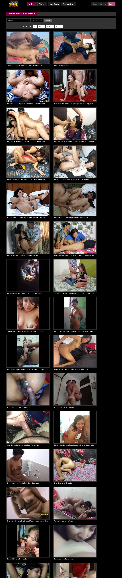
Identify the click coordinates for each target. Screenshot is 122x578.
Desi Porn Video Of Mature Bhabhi (47, 458)
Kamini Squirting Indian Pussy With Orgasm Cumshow (19, 99)
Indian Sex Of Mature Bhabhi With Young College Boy (76, 315)
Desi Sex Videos (71, 557)
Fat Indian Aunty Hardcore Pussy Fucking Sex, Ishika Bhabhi (47, 219)
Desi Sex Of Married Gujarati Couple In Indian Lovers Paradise (19, 267)
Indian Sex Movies (39, 557)
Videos (32, 4)
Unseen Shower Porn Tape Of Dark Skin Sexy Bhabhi (47, 362)
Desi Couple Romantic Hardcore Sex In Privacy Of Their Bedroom (19, 243)
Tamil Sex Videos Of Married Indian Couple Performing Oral (19, 410)
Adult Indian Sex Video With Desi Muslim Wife (19, 171)
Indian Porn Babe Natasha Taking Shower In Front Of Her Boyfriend (104, 386)
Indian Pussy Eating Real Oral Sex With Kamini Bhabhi (76, 51)
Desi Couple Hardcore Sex (101, 171)
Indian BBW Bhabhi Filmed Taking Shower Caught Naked (19, 458)
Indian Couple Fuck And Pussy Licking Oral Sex (76, 482)
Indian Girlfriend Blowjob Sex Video (76, 195)
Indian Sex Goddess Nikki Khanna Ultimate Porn (76, 506)
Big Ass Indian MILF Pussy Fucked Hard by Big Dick (104, 75)
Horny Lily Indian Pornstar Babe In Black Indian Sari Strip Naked (104, 410)
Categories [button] (68, 4)
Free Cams (54, 4)
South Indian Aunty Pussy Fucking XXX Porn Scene (19, 219)
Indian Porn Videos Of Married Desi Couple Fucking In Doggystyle (47, 410)
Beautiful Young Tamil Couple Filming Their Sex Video (47, 291)
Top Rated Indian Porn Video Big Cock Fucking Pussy (19, 482)
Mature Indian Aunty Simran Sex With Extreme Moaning (19, 291)
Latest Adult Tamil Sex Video (102, 147)
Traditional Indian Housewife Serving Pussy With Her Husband (104, 315)
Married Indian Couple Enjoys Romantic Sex (76, 99)
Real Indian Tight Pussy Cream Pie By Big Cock (47, 482)
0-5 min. (83, 20)
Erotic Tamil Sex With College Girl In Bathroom (76, 171)
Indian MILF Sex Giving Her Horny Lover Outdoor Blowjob (47, 386)
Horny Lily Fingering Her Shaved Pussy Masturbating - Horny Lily (19, 195)
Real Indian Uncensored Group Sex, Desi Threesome (19, 75)
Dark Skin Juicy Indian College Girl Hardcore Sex (47, 147)
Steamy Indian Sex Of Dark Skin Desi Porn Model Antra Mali (76, 386)
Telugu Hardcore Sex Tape (45, 195)
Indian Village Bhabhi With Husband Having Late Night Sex (19, 338)
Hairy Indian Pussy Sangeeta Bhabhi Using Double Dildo (104, 291)
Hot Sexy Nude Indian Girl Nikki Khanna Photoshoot (19, 506)
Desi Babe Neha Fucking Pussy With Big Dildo (104, 458)
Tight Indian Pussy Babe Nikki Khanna (47, 506)
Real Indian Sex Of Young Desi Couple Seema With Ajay (104, 338)
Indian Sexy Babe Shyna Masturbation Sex (76, 458)
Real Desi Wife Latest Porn (45, 51)
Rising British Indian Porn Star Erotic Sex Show (76, 362)
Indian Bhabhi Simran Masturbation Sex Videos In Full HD (104, 362)
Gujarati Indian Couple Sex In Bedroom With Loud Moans (104, 243)
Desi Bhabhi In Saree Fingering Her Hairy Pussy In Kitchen (76, 219)
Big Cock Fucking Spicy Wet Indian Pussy (104, 506)
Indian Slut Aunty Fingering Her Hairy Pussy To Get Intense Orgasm (19, 386)
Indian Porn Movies (55, 557)
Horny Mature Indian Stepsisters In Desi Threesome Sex (104, 99)
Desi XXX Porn (83, 557)
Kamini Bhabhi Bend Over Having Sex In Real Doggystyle (104, 51)
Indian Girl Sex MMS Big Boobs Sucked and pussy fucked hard (19, 123)
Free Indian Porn (24, 557)
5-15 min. (92, 20)
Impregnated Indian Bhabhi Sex (75, 147)
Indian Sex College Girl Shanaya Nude (47, 434)
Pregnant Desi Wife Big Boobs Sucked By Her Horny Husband (76, 75)
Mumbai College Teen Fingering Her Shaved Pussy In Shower (19, 315)
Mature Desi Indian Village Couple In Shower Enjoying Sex (47, 171)
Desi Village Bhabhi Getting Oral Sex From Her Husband (19, 147)
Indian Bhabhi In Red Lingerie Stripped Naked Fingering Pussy (47, 338)
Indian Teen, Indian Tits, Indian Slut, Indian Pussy (104, 482)
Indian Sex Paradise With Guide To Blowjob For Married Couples (76, 243)
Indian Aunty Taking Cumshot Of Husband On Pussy (19, 434)
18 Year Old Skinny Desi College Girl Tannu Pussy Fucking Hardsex (47, 123)
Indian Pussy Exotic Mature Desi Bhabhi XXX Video (104, 219)
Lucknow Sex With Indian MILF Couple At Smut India (76, 267)
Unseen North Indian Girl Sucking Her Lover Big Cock (76, 291)
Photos (42, 4)
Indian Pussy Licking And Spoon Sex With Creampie (47, 99)
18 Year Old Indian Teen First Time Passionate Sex (19, 51)
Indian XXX (12, 557)
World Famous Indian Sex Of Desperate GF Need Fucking (47, 315)
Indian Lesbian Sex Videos (101, 195)
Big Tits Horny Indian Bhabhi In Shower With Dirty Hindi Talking (104, 123)
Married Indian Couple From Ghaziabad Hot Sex (19, 362)
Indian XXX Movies (98, 557)
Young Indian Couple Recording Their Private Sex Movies (104, 267)
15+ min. (101, 20)
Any (77, 20)
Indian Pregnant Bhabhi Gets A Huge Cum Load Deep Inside (47, 75)
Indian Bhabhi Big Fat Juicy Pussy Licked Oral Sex (104, 434)
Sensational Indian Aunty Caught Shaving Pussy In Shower (76, 434)
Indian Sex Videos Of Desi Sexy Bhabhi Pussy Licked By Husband (76, 410)
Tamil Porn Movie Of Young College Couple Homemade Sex (47, 267)
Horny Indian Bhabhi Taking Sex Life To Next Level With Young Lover (76, 338)
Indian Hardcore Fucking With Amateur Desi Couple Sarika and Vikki (47, 243)
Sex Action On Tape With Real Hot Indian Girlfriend (76, 123)
